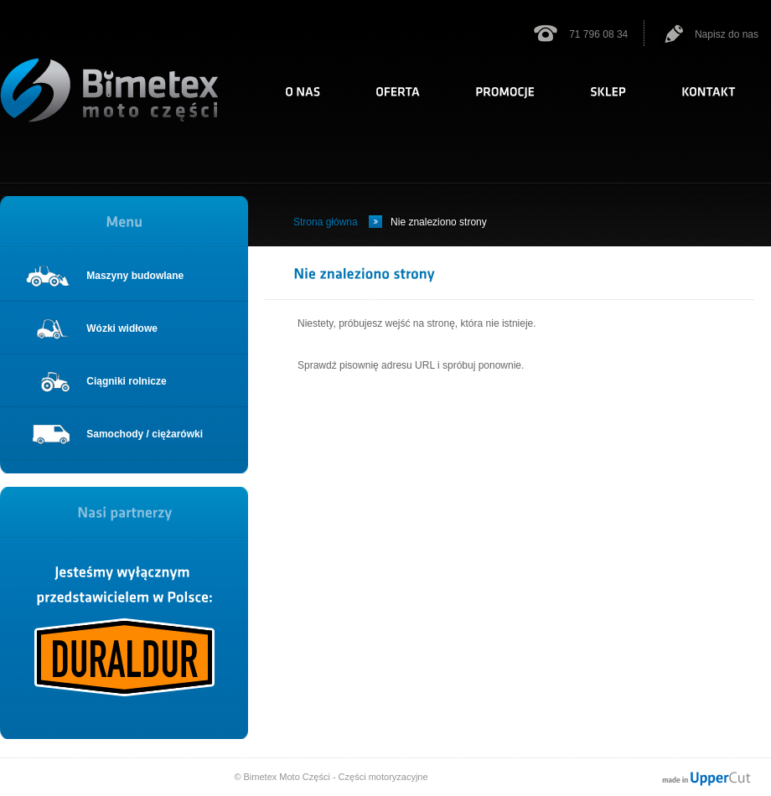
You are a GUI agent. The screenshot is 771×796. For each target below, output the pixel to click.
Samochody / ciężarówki (114, 434)
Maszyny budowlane (104, 276)
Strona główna (325, 222)
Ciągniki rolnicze (96, 381)
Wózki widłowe (91, 328)
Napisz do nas (709, 34)
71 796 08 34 (577, 34)
